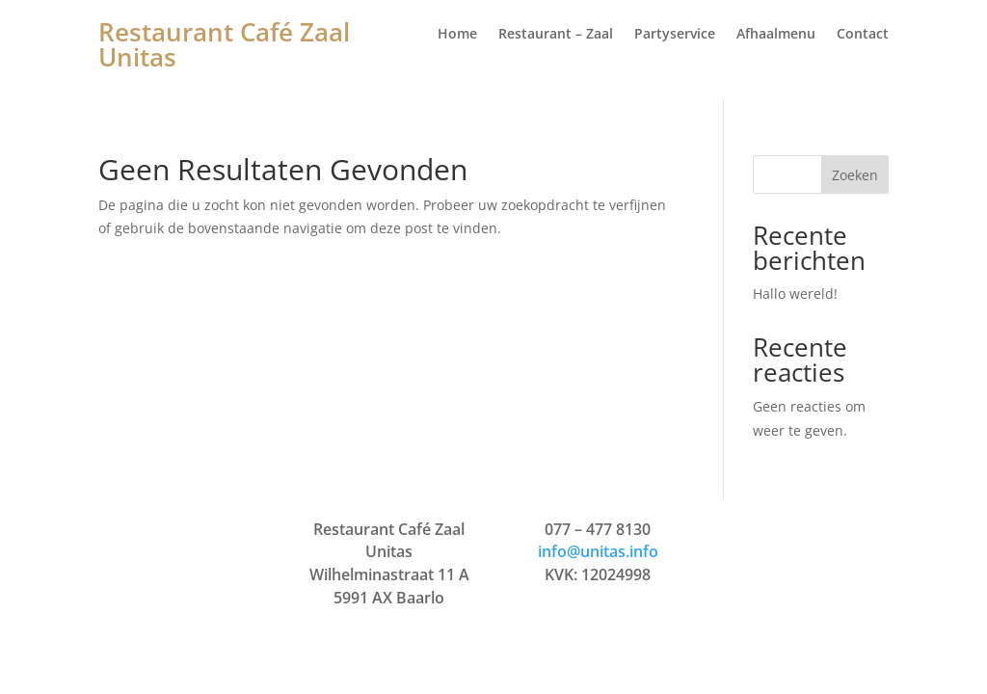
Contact (863, 34)
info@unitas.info (598, 551)
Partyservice (674, 34)
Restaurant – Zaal (555, 34)
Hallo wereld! (795, 293)
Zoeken (855, 175)
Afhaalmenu (775, 34)
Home (457, 34)
